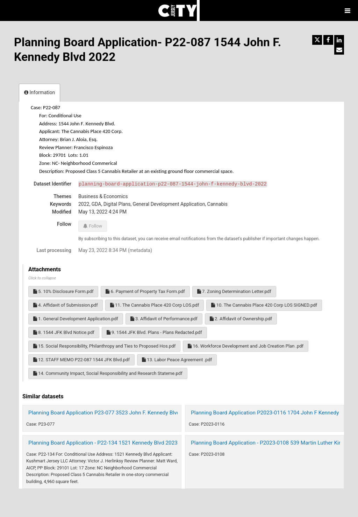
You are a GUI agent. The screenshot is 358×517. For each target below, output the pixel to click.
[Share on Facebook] (328, 40)
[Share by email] (339, 50)
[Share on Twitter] (317, 40)
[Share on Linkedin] (339, 40)
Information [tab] (39, 92)
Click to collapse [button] (42, 278)
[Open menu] (347, 10)
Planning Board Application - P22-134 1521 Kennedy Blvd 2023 (103, 443)
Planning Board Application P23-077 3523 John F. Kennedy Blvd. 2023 (111, 413)
